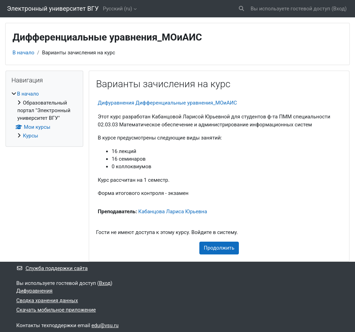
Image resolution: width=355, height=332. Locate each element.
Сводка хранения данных (47, 300)
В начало (23, 53)
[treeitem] (44, 115)
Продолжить (219, 248)
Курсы (30, 136)
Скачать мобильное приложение (56, 310)
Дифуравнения (34, 291)
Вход (339, 9)
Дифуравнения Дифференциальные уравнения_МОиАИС (167, 103)
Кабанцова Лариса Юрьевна (172, 211)
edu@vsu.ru (105, 325)
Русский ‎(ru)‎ (117, 9)
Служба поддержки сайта (52, 268)
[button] (241, 8)
